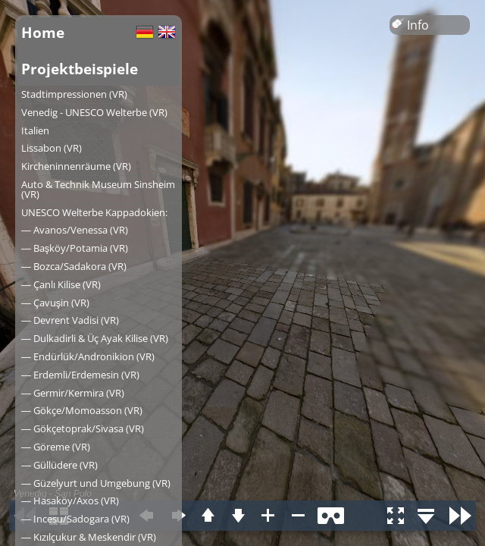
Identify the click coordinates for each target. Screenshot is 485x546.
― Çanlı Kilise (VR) (61, 284)
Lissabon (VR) (51, 148)
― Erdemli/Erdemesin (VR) (80, 374)
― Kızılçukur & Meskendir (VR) (88, 537)
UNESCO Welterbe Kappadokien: (94, 212)
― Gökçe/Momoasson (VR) (81, 410)
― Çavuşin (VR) (55, 302)
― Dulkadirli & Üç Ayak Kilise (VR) (94, 338)
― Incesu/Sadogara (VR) (75, 519)
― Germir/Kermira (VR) (72, 393)
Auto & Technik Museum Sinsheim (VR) (98, 189)
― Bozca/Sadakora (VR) (74, 266)
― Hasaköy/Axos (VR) (70, 500)
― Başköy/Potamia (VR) (74, 248)
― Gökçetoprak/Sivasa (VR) (82, 428)
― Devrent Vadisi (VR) (70, 320)
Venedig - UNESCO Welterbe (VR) (94, 112)
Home (42, 32)
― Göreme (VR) (55, 446)
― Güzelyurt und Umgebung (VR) (96, 483)
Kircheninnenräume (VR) (76, 166)
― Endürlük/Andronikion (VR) (88, 356)
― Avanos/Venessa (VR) (74, 230)
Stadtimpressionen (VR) (74, 94)
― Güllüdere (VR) (59, 465)
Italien (35, 130)
